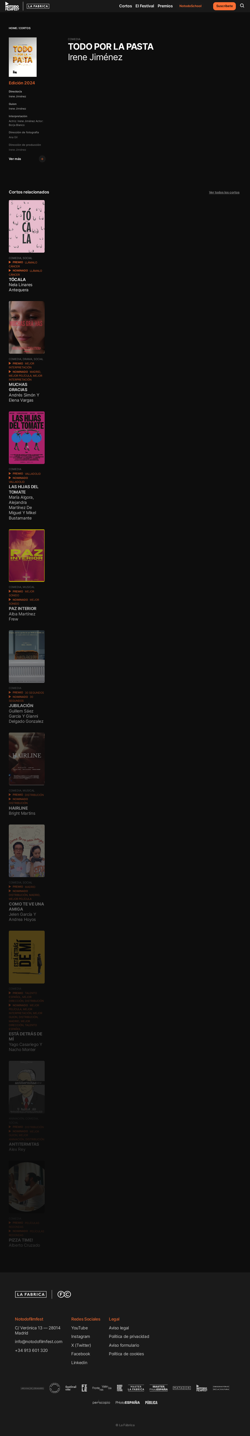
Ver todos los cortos (224, 192)
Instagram (80, 1336)
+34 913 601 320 (31, 1350)
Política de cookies (126, 1353)
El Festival (144, 5)
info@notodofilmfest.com (38, 1341)
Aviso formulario (124, 1345)
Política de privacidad (129, 1336)
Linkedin (79, 1362)
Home (13, 28)
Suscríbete (224, 6)
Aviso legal (119, 1327)
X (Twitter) (81, 1345)
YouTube (79, 1327)
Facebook (80, 1353)
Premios (165, 5)
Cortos (125, 5)
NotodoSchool (190, 6)
